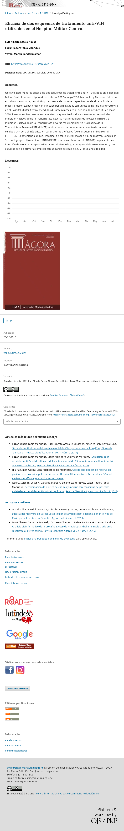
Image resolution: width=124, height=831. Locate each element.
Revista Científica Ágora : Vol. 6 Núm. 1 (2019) (58, 518)
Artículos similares (17, 502)
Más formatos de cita (17, 421)
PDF (10, 320)
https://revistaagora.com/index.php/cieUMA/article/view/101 (84, 414)
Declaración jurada (16, 571)
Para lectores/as (14, 557)
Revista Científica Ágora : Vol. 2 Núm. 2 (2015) (70, 530)
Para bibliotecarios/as (16, 750)
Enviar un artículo (18, 688)
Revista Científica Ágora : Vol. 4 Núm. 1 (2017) (92, 491)
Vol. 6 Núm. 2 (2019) (38, 13)
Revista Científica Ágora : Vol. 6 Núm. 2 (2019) (63, 465)
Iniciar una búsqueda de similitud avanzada (49, 538)
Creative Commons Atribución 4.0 (67, 395)
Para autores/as (14, 562)
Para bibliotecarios (16, 583)
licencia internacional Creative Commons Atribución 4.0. (67, 793)
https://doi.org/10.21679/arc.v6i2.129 (32, 64)
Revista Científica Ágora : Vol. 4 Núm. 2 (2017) (52, 452)
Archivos (19, 13)
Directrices (11, 566)
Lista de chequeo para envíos (22, 577)
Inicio (8, 13)
